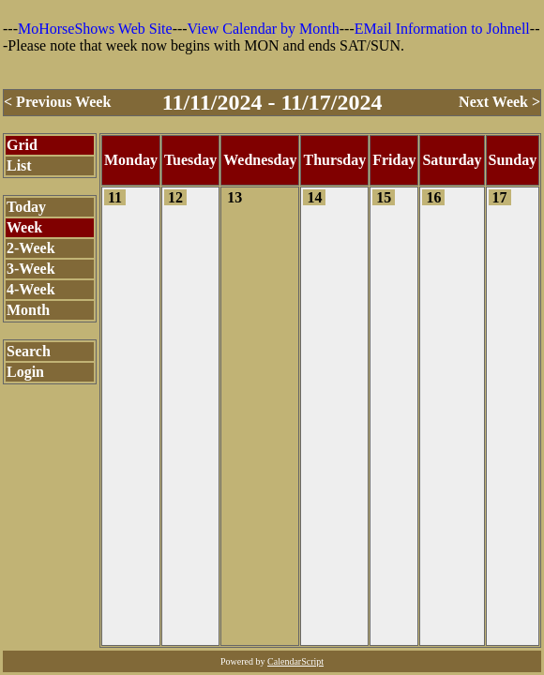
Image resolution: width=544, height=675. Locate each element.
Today (26, 207)
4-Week (31, 289)
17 (499, 197)
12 (175, 197)
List (19, 165)
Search (29, 351)
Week (24, 227)
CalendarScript (295, 661)
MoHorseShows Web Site (95, 29)
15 (383, 197)
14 (314, 197)
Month (28, 310)
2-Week (31, 248)
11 (115, 197)
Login (25, 372)
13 (234, 197)
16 (433, 197)
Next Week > (499, 102)
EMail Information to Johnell (442, 29)
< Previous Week (57, 102)
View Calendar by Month (264, 29)
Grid (22, 145)
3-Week (31, 269)
